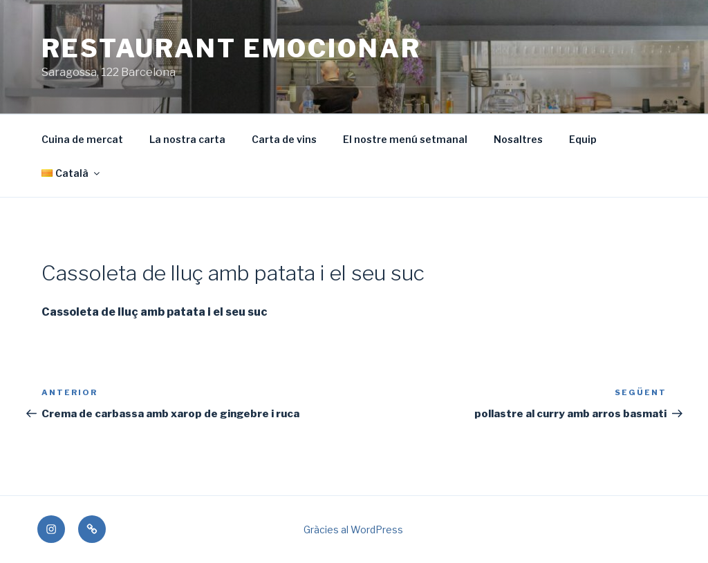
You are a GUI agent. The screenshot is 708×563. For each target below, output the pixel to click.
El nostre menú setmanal (405, 139)
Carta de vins (284, 139)
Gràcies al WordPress (353, 529)
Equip (583, 139)
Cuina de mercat (82, 139)
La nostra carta (187, 139)
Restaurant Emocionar (231, 48)
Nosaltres (518, 139)
